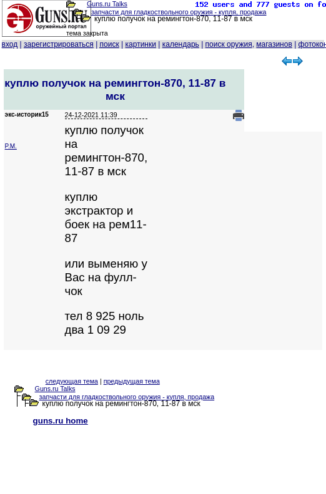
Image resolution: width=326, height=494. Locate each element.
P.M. (11, 146)
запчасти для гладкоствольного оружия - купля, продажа (179, 12)
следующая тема (72, 381)
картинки (141, 44)
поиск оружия (228, 44)
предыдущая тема (132, 381)
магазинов (274, 44)
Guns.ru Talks (107, 3)
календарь (180, 44)
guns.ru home (60, 420)
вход (10, 44)
